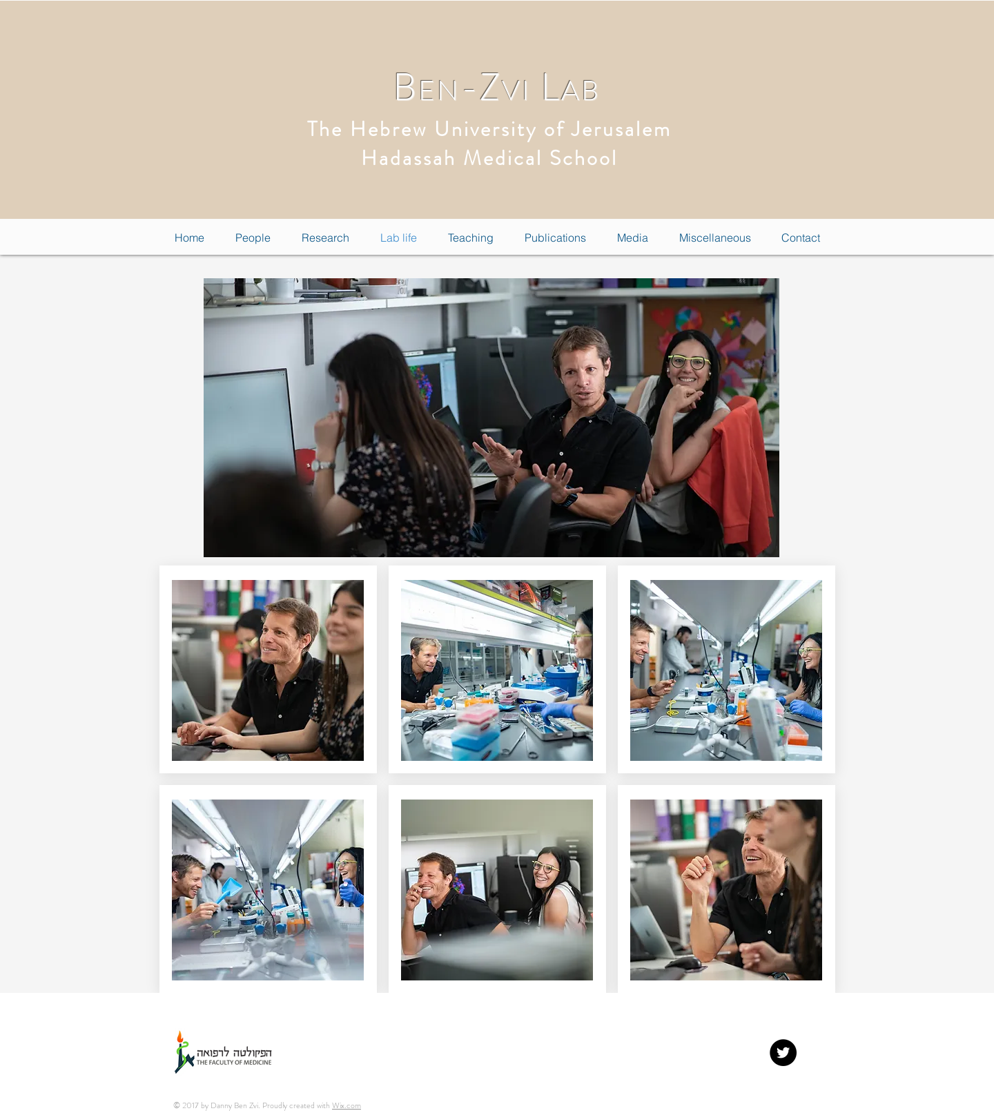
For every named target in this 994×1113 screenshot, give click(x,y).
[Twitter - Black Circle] (783, 1052)
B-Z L (496, 87)
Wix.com (346, 1105)
